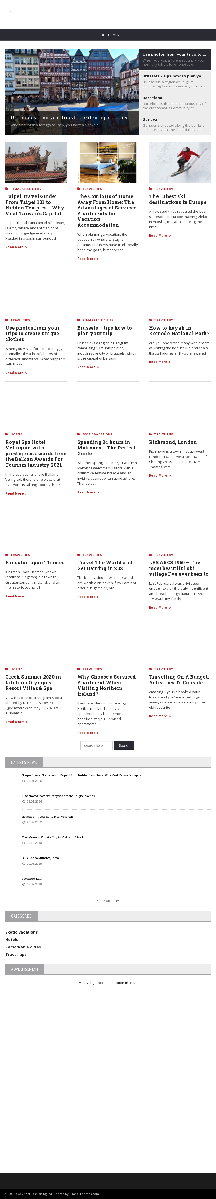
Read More (16, 247)
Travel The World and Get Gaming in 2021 (105, 565)
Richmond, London (173, 442)
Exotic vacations (97, 434)
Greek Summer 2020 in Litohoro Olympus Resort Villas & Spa (33, 682)
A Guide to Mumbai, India (40, 858)
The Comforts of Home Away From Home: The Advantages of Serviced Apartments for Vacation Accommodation (107, 210)
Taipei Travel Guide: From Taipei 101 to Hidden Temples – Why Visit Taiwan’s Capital (34, 205)
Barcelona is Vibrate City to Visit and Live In (53, 837)
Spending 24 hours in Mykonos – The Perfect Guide (106, 448)
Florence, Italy (32, 879)
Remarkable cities (26, 189)
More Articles (108, 901)
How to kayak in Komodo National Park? (179, 331)
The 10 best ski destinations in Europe (178, 199)
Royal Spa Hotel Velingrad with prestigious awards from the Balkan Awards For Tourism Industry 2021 (36, 453)
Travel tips (92, 189)
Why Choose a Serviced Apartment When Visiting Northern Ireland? (106, 685)
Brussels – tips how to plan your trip (104, 331)
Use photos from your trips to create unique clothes (32, 333)
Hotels (17, 434)
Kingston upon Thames (34, 562)
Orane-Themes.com (84, 1194)
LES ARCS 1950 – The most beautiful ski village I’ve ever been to (179, 568)
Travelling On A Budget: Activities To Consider (179, 679)
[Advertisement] (110, 12)
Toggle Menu (108, 35)
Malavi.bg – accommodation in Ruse (108, 982)
